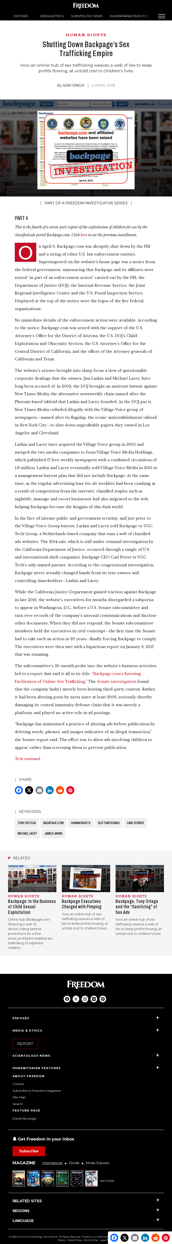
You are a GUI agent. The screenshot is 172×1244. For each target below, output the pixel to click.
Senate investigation (117, 681)
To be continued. (28, 759)
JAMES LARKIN (53, 833)
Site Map (19, 1097)
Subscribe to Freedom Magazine (37, 1090)
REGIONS (21, 1211)
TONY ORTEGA (27, 823)
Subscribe (29, 1151)
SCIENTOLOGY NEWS (87, 16)
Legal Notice (107, 1240)
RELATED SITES (27, 1201)
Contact (18, 1084)
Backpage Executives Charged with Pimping (81, 904)
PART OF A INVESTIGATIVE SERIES (86, 203)
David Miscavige (24, 1118)
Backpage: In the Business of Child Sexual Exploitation (32, 907)
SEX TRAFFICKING (109, 823)
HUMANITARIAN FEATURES (129, 16)
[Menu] (162, 16)
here (84, 235)
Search (18, 1104)
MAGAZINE (24, 1162)
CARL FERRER (135, 823)
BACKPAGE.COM (53, 823)
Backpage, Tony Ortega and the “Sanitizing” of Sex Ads (137, 907)
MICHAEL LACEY (27, 833)
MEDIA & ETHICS (52, 16)
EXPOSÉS (21, 16)
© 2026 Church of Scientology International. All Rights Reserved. (45, 1236)
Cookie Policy (74, 1240)
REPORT (25, 1044)
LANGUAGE (23, 1221)
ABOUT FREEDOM (29, 1076)
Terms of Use (91, 1240)
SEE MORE (107, 1180)
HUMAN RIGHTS (86, 35)
